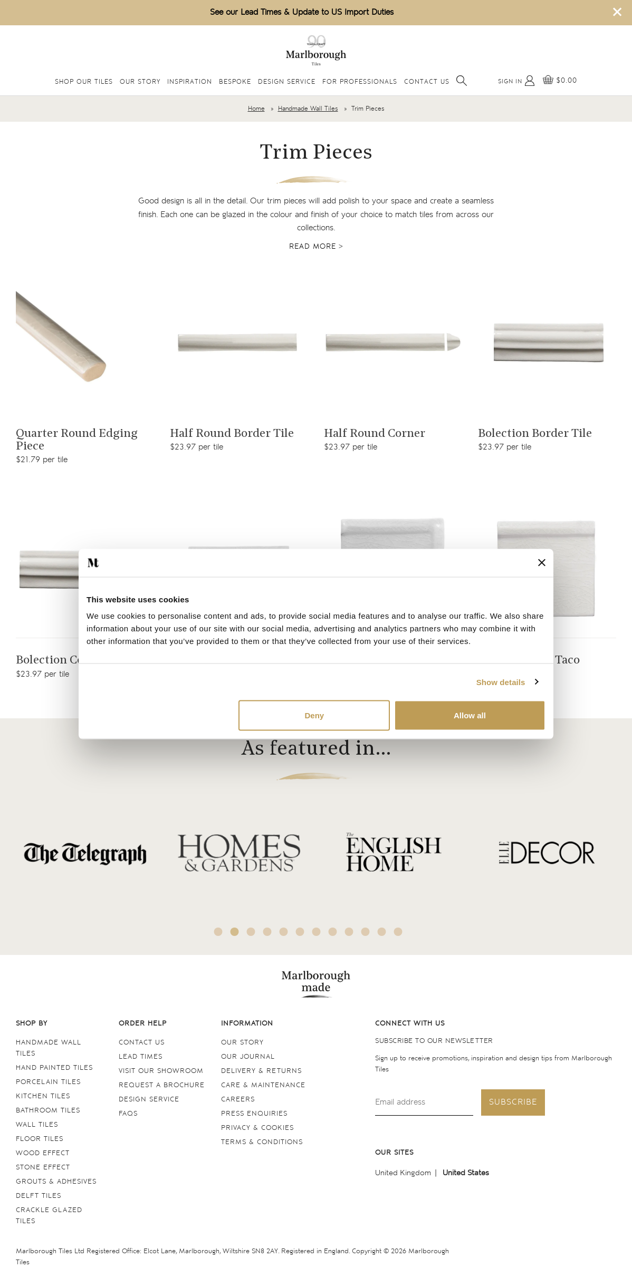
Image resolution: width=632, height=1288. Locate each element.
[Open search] (461, 80)
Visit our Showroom (161, 1071)
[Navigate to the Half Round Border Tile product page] (239, 342)
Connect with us (410, 1023)
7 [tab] (316, 932)
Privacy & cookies (257, 1128)
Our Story (140, 82)
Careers (238, 1099)
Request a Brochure (162, 1085)
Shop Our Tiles (84, 82)
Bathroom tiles (48, 1110)
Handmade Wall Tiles (308, 109)
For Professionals (359, 82)
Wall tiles (37, 1124)
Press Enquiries (254, 1113)
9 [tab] (349, 932)
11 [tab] (382, 932)
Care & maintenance (263, 1085)
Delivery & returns (261, 1071)
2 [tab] (235, 932)
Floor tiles (39, 1139)
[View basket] (560, 80)
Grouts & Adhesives (56, 1181)
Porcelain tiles (48, 1082)
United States (466, 1173)
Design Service (286, 82)
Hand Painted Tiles (54, 1067)
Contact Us (426, 82)
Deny (314, 715)
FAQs (128, 1113)
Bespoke (235, 82)
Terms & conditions (262, 1142)
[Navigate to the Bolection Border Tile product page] (547, 342)
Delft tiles (38, 1196)
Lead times (140, 1056)
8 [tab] (333, 932)
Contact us (142, 1042)
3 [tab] (251, 932)
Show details (500, 681)
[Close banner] (541, 563)
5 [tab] (284, 932)
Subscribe (513, 1102)
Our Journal (248, 1056)
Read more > (316, 246)
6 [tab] (300, 932)
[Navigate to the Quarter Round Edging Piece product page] (85, 342)
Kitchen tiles (43, 1096)
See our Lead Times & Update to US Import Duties (302, 12)
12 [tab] (398, 932)
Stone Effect (43, 1167)
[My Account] (516, 80)
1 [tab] (218, 932)
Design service (149, 1099)
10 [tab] (365, 932)
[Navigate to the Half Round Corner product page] (393, 342)
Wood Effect (43, 1153)
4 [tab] (267, 932)
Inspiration (189, 82)
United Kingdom (403, 1173)
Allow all (470, 715)
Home (256, 109)
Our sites (394, 1152)
